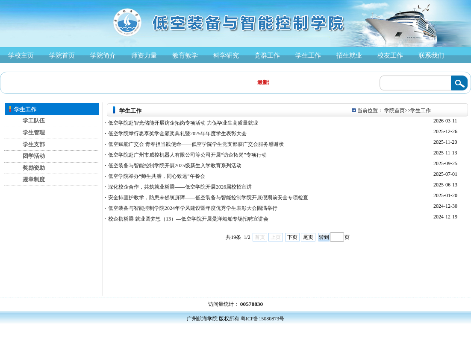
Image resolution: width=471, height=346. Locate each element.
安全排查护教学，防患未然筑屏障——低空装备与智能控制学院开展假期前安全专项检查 (206, 198)
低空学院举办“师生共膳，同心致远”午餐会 (155, 176)
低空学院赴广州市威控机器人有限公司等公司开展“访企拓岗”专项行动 (186, 155)
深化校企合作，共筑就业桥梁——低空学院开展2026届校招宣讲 (178, 187)
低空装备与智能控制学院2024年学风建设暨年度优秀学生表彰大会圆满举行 (191, 208)
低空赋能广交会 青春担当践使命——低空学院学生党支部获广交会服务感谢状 (194, 144)
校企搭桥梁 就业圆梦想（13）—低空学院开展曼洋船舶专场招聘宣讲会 (186, 219)
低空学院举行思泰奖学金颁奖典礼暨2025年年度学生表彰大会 (176, 134)
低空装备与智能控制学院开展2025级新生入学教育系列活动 (173, 166)
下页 (292, 237)
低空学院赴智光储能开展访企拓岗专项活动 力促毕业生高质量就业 (181, 123)
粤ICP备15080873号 (263, 319)
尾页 (308, 237)
